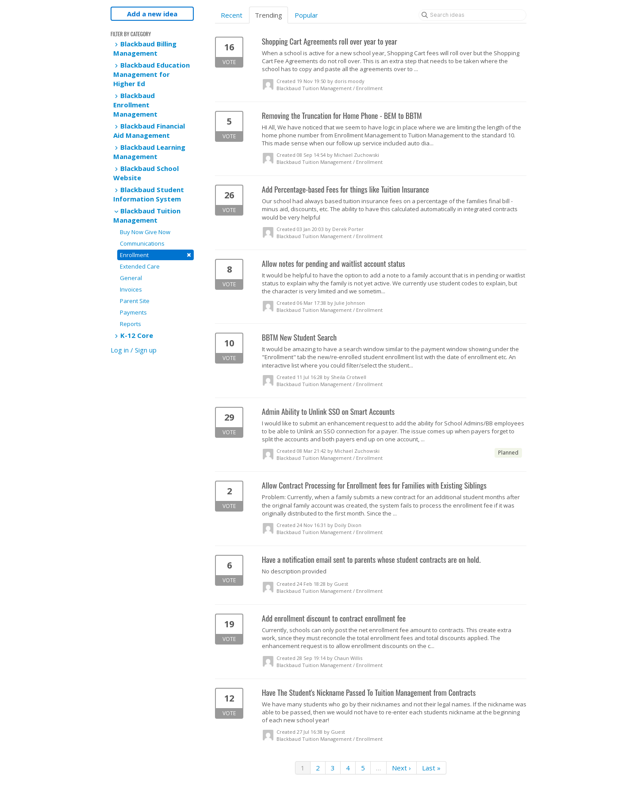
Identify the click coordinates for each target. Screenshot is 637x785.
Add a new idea (152, 13)
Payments (133, 312)
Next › (401, 767)
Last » (431, 767)
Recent (231, 15)
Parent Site (135, 301)
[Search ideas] (472, 15)
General (131, 278)
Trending (268, 15)
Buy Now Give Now (145, 232)
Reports (130, 324)
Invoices (131, 289)
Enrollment (155, 255)
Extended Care (140, 266)
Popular (306, 15)
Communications (142, 243)
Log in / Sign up (134, 349)
